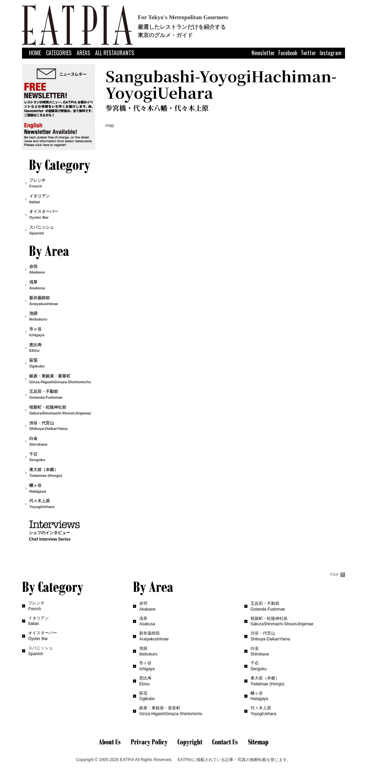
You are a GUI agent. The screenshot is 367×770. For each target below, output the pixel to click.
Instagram (331, 53)
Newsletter (263, 53)
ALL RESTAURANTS (114, 53)
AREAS (83, 53)
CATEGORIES (58, 53)
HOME (35, 53)
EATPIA (127, 759)
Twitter (308, 53)
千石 (37, 457)
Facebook (287, 53)
